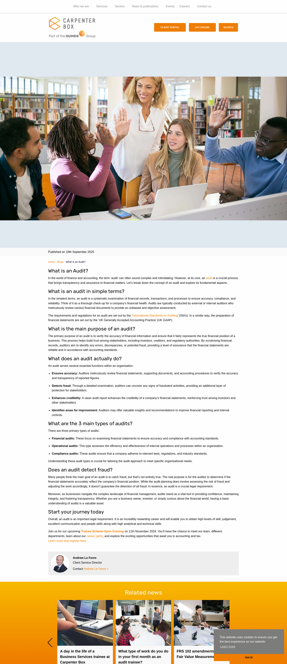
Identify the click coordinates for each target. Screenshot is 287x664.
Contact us (204, 6)
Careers (184, 6)
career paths (95, 536)
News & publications (145, 6)
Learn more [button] (227, 646)
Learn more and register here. (67, 540)
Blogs (60, 261)
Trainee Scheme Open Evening (102, 531)
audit (209, 278)
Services (101, 6)
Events (170, 6)
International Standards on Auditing (155, 315)
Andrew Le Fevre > (96, 568)
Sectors (120, 6)
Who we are (81, 6)
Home (51, 261)
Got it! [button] (249, 657)
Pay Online (202, 27)
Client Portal (170, 27)
